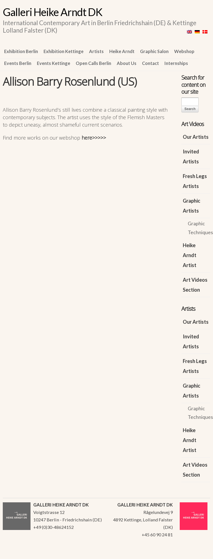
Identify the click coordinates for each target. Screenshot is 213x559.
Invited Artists (191, 156)
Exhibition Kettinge (63, 51)
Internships (176, 63)
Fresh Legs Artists (195, 181)
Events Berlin (17, 63)
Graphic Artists (191, 206)
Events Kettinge (53, 63)
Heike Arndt (122, 51)
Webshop (184, 51)
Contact (150, 63)
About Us (126, 63)
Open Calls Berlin (93, 63)
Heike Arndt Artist (189, 255)
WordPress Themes (199, 553)
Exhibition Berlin (21, 51)
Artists (96, 51)
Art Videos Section (195, 285)
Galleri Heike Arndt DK (52, 12)
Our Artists (196, 137)
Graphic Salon (154, 51)
